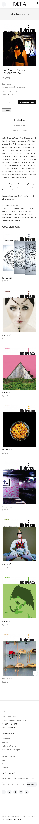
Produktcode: (7, 91)
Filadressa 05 (7, 392)
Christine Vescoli (12, 72)
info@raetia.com (12, 727)
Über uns (5, 742)
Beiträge (5, 767)
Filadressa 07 (7, 335)
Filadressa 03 (7, 507)
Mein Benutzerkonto (9, 756)
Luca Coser (8, 69)
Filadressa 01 (7, 564)
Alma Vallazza (26, 69)
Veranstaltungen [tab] (20, 130)
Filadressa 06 (7, 679)
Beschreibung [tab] (19, 120)
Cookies (4, 764)
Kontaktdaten (6, 739)
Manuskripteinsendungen (11, 750)
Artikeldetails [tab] (19, 125)
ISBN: (4, 94)
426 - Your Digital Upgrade (11, 819)
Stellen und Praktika (9, 746)
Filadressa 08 (7, 621)
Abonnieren (32, 784)
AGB (3, 760)
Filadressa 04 (7, 450)
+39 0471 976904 (10, 724)
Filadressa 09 (7, 278)
